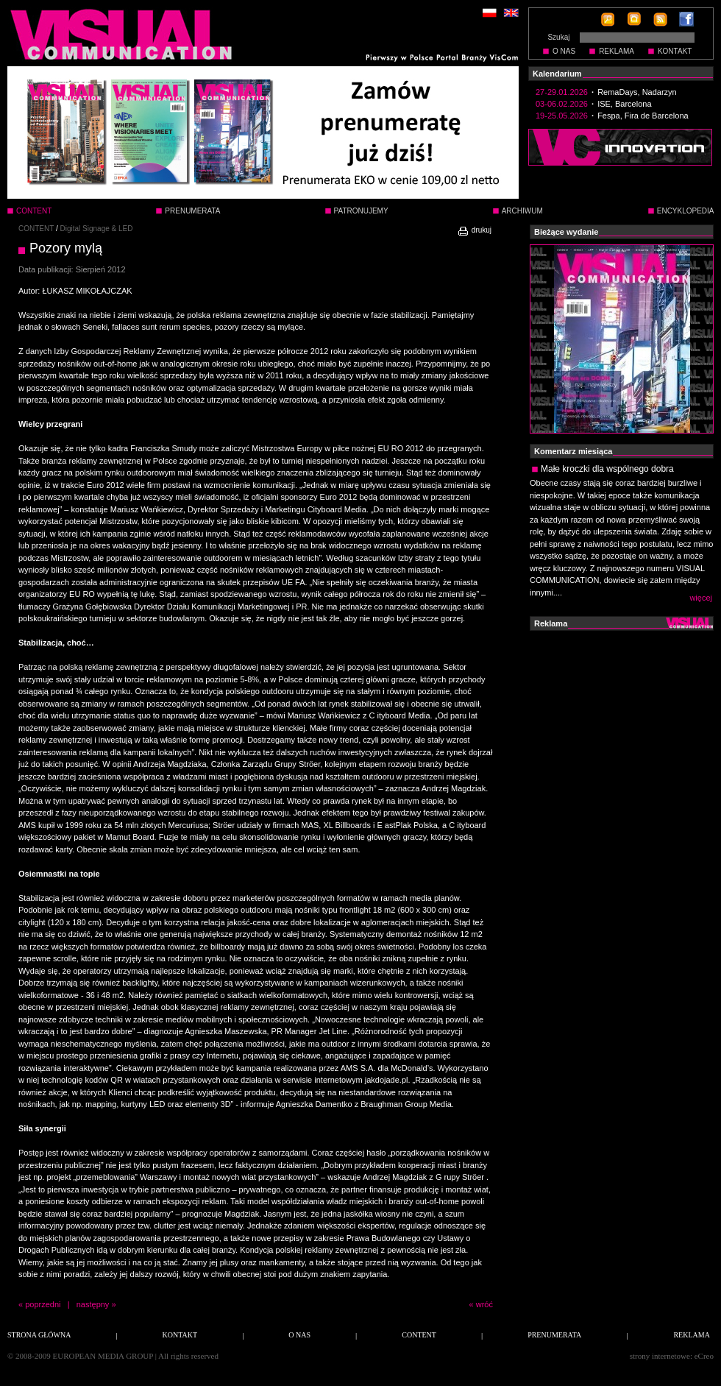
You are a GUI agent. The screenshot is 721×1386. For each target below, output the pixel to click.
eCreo (704, 1355)
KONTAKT (675, 51)
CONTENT (36, 228)
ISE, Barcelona (624, 103)
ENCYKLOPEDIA (685, 211)
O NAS (564, 51)
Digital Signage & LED (96, 228)
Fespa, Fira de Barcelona (643, 115)
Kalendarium (557, 73)
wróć (484, 1304)
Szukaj (558, 37)
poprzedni (42, 1304)
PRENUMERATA (192, 211)
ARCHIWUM (522, 211)
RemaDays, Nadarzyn (637, 92)
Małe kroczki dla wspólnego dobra (607, 469)
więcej (700, 597)
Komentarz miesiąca (573, 451)
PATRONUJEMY (361, 211)
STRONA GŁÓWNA (39, 1335)
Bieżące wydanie (566, 231)
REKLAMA (616, 51)
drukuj (474, 230)
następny (93, 1304)
